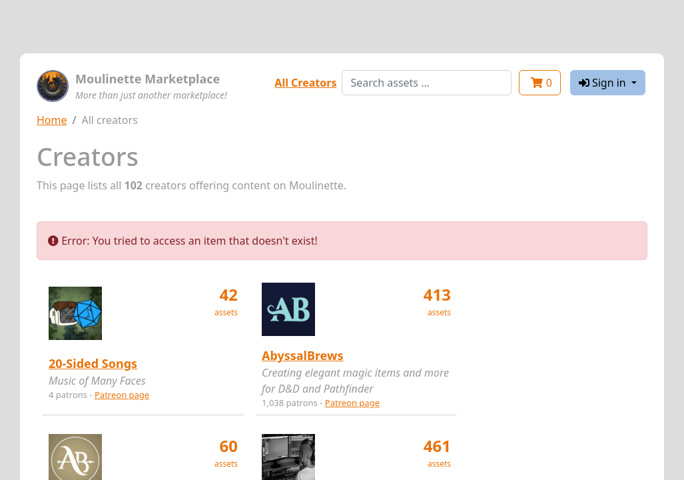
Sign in (604, 82)
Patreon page (122, 395)
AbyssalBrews (302, 355)
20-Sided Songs (93, 363)
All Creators (305, 82)
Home (52, 120)
